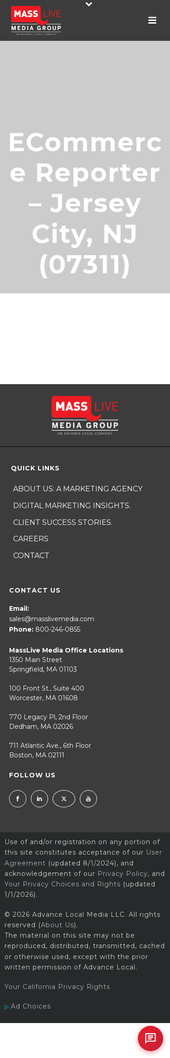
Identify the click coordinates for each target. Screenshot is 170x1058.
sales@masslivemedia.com (51, 619)
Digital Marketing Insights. (72, 505)
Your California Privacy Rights (57, 987)
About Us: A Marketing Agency (77, 489)
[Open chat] (150, 1038)
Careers (31, 538)
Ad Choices (28, 1006)
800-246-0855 (57, 629)
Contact (31, 555)
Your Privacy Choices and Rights (63, 884)
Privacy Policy (122, 874)
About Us (57, 925)
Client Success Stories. (62, 522)
